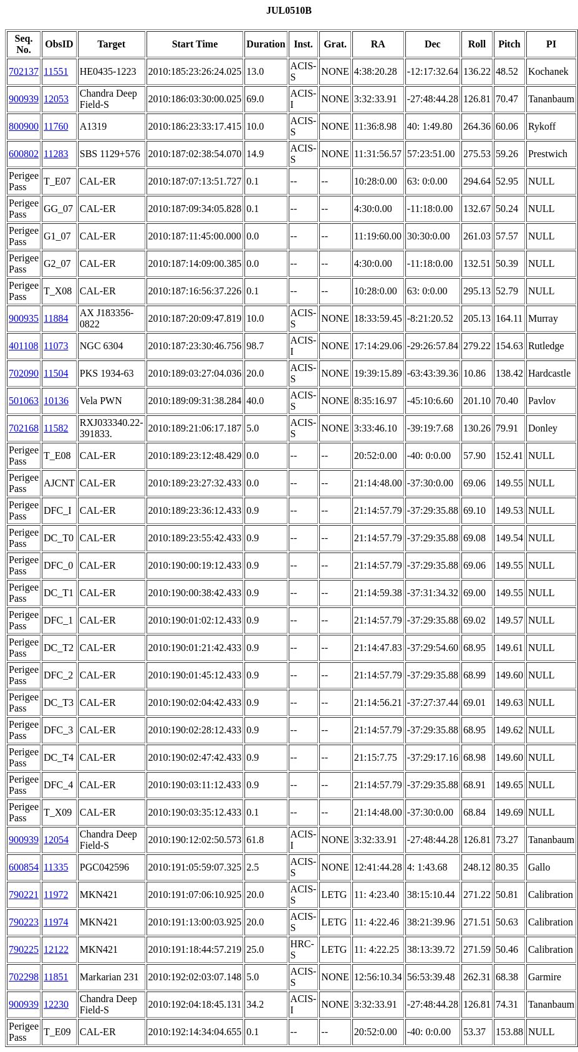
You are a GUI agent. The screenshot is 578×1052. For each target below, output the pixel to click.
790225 (24, 949)
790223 (24, 922)
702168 (24, 428)
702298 (24, 977)
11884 (56, 318)
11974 (56, 922)
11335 (56, 867)
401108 (23, 345)
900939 (24, 99)
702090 (24, 373)
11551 (56, 71)
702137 (24, 71)
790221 (24, 894)
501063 (24, 400)
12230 (56, 1004)
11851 (56, 977)
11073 (56, 345)
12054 (56, 839)
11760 (56, 126)
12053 (56, 99)
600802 (24, 153)
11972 (56, 894)
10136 (56, 400)
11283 (56, 153)
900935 (24, 318)
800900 (24, 126)
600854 (24, 867)
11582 (56, 428)
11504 (56, 373)
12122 (56, 949)
